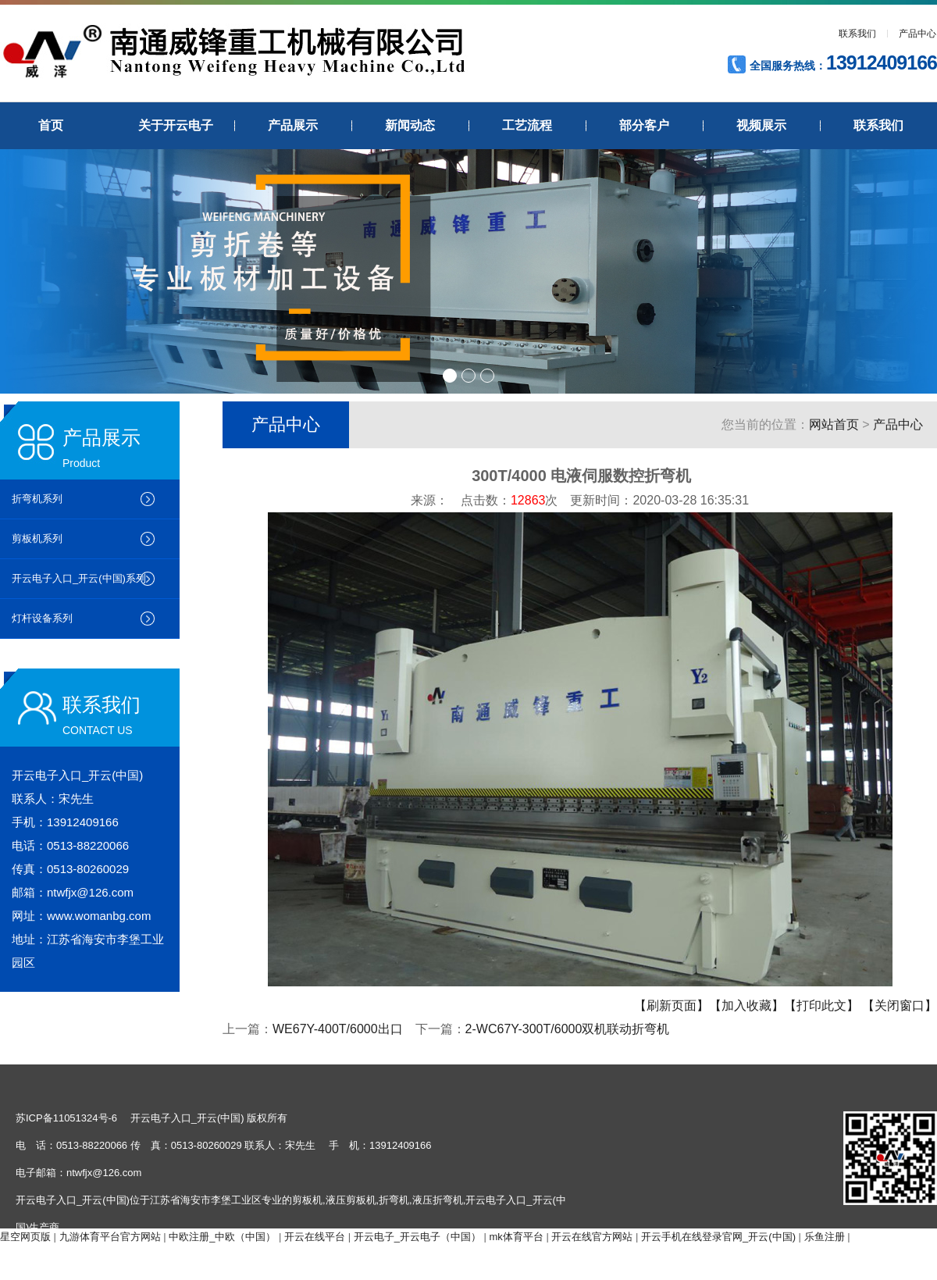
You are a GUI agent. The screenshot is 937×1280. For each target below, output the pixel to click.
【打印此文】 (821, 1005)
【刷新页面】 (671, 1005)
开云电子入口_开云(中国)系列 (79, 578)
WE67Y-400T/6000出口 (338, 1029)
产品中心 (917, 33)
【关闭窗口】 (899, 1005)
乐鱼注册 (824, 1237)
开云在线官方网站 (591, 1237)
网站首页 (834, 424)
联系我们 (857, 33)
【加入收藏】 (746, 1005)
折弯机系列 (37, 499)
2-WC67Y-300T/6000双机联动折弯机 (567, 1029)
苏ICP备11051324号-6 (66, 1118)
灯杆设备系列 (42, 618)
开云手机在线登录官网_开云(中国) (718, 1237)
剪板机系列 (37, 538)
